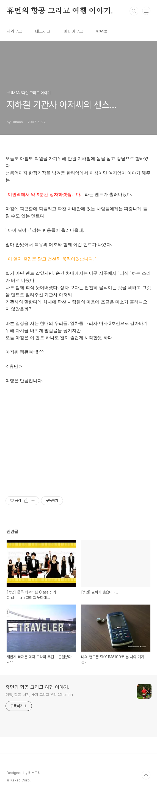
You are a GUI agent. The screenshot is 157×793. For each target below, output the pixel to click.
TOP (146, 775)
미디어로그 (73, 31)
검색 (134, 11)
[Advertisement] (78, 443)
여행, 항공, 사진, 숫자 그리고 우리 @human (39, 694)
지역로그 (14, 31)
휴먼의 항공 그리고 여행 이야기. (60, 11)
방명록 (102, 31)
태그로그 (43, 31)
